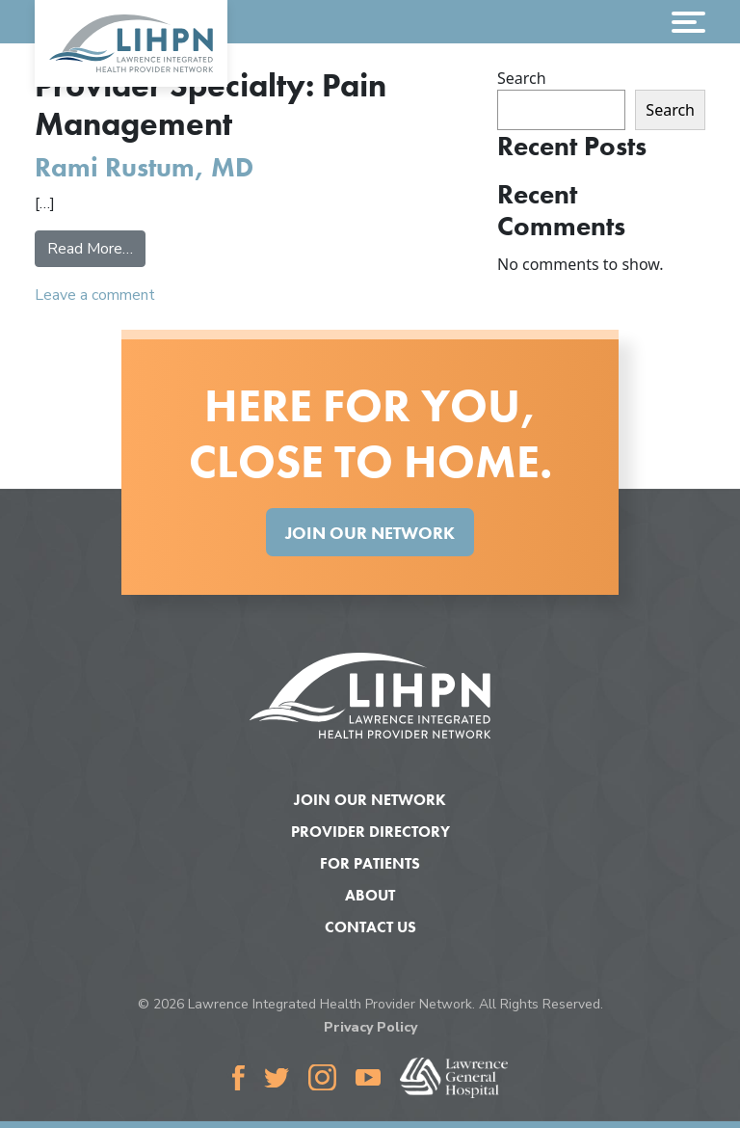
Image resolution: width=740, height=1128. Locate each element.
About (370, 895)
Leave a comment (95, 295)
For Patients (370, 863)
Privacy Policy (370, 1027)
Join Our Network (370, 533)
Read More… (96, 247)
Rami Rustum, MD (144, 166)
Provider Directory (370, 831)
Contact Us (370, 927)
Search (521, 78)
